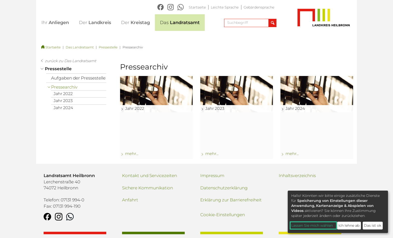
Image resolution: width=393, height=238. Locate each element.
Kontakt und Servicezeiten (149, 175)
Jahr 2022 (63, 93)
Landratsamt (180, 22)
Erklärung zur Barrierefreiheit (231, 199)
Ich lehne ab (348, 225)
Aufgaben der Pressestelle (78, 78)
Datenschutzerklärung (224, 187)
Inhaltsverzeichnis (297, 175)
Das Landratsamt (80, 47)
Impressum (212, 175)
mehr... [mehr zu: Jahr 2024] (292, 153)
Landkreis (95, 22)
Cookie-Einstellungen (222, 214)
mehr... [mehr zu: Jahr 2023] (212, 153)
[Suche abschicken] (272, 23)
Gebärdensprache (259, 7)
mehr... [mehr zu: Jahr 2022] (131, 153)
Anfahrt (130, 199)
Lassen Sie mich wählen (312, 225)
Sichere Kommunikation (147, 187)
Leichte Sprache (225, 7)
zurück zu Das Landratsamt (70, 60)
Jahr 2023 (63, 100)
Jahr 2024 (63, 107)
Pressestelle (108, 47)
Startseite (197, 7)
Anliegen (55, 22)
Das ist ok (372, 225)
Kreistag (135, 22)
